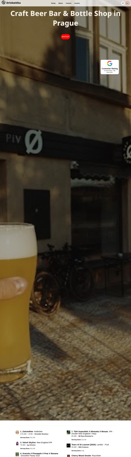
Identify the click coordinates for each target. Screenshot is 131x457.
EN (127, 3)
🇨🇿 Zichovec (31, 445)
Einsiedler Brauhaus (41, 434)
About (60, 3)
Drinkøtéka (13, 2)
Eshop (53, 3)
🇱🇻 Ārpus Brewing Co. (86, 436)
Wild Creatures (84, 447)
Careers (77, 3)
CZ (123, 3)
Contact (68, 3)
